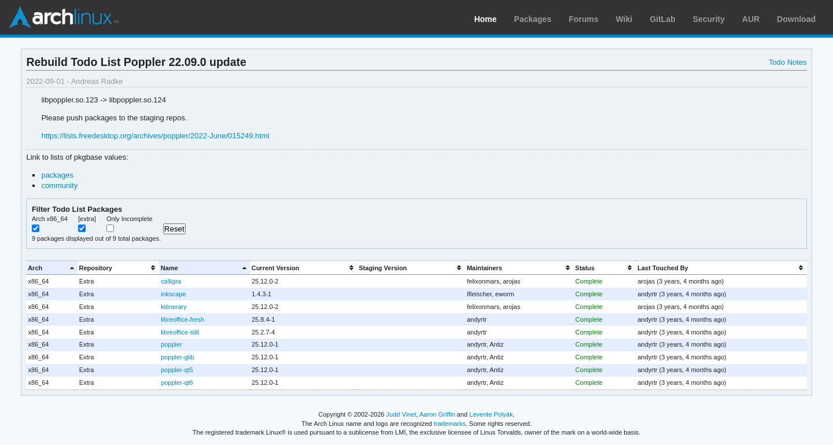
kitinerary (174, 306)
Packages (533, 19)
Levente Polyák (491, 414)
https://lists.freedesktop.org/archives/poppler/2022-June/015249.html (155, 135)
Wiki (624, 19)
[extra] (87, 218)
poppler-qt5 (177, 369)
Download (796, 19)
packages (57, 175)
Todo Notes (788, 62)
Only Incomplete (129, 218)
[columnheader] (51, 267)
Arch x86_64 (50, 218)
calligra (171, 281)
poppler (171, 344)
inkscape (173, 293)
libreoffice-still (180, 332)
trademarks (450, 423)
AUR (751, 19)
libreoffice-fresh (182, 319)
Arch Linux (64, 17)
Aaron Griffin (437, 414)
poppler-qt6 (177, 382)
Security (709, 19)
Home (485, 19)
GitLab (662, 19)
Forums (583, 19)
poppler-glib (177, 357)
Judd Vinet (401, 414)
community (59, 185)
